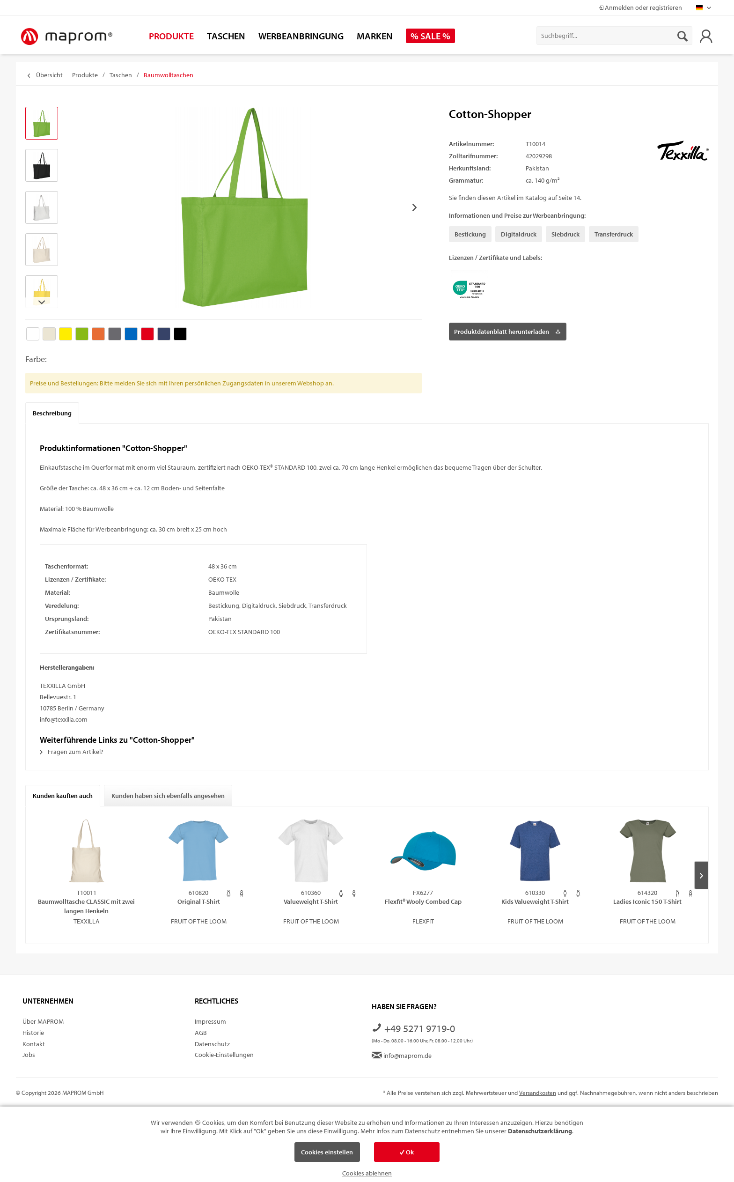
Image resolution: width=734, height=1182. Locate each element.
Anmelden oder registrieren (640, 7)
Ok (407, 1152)
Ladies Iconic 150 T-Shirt (647, 901)
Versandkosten (537, 1092)
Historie (33, 1032)
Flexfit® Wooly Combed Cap (423, 901)
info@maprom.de (402, 1055)
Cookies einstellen (327, 1152)
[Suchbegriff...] (614, 35)
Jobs (28, 1054)
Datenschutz (212, 1044)
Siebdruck (565, 234)
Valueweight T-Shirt (311, 901)
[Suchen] (682, 35)
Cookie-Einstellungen (224, 1054)
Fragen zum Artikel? (71, 751)
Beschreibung (52, 413)
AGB (201, 1032)
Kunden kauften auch (63, 795)
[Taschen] (226, 35)
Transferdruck (614, 234)
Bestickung (470, 234)
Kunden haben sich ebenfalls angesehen (168, 795)
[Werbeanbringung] (301, 35)
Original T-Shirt (198, 901)
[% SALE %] (430, 35)
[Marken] (374, 35)
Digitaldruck (518, 234)
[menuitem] (614, 35)
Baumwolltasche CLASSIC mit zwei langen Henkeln (86, 906)
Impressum (210, 1021)
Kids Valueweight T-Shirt (535, 901)
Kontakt (33, 1044)
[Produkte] (171, 35)
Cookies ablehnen (367, 1173)
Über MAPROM (43, 1021)
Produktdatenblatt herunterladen (507, 330)
